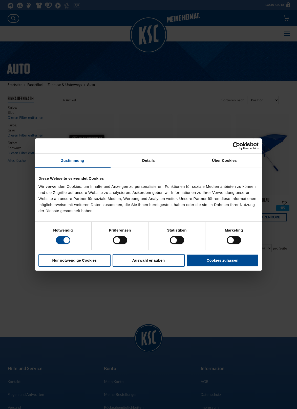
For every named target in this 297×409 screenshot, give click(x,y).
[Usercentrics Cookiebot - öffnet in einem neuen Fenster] (236, 146)
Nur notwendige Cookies (74, 260)
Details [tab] (148, 160)
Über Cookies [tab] (224, 160)
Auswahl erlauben (148, 260)
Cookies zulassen (223, 260)
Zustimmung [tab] (72, 160)
